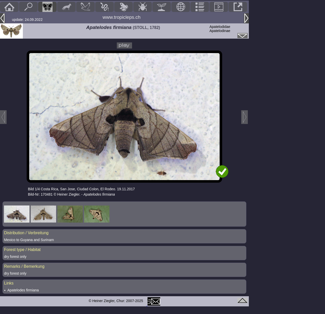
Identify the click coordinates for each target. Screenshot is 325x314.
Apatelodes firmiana (23, 290)
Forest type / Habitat (22, 249)
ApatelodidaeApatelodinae (219, 29)
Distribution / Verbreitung (26, 233)
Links (8, 283)
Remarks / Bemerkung (24, 266)
